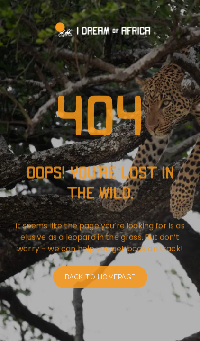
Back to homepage (100, 280)
